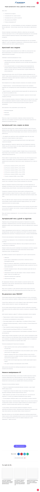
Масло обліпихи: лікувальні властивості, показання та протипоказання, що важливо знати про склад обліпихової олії (20, 482)
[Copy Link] (20, 458)
